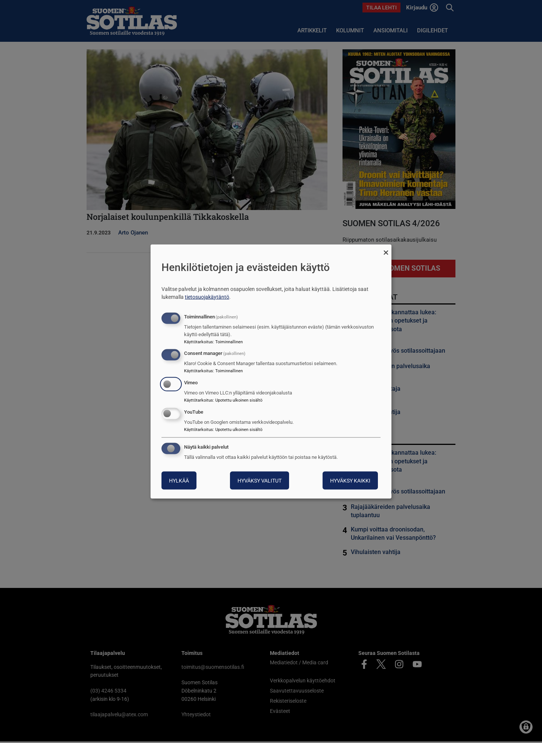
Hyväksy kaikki (350, 480)
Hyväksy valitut (260, 480)
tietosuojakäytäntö (207, 297)
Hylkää (179, 480)
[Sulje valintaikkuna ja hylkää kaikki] (385, 249)
